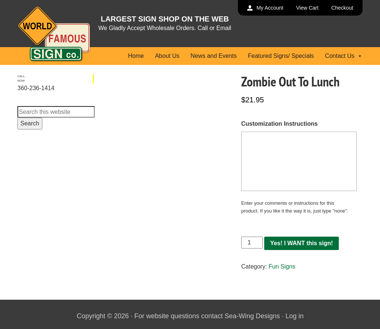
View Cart (307, 8)
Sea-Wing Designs (252, 316)
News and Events (213, 56)
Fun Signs (282, 266)
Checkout (342, 8)
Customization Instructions (279, 124)
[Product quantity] (252, 243)
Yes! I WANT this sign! (301, 243)
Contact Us (344, 56)
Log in (294, 316)
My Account (269, 8)
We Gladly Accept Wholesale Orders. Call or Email (164, 28)
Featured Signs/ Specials (281, 56)
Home (136, 56)
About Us (167, 56)
